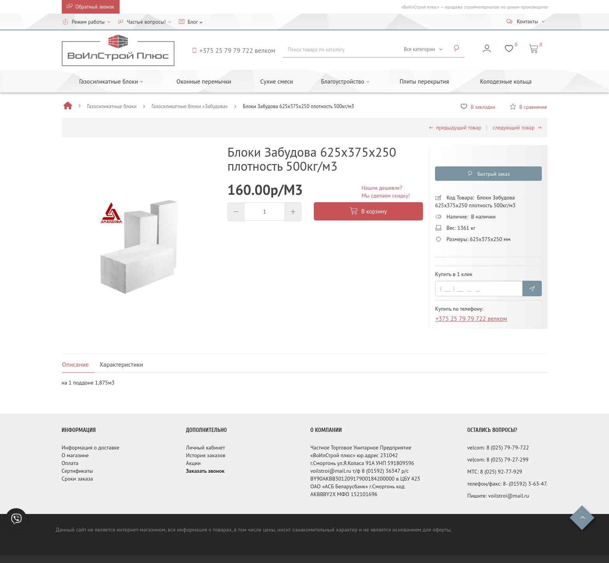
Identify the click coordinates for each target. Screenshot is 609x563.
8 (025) (495, 447)
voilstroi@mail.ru (508, 495)
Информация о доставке (91, 447)
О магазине (75, 455)
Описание (75, 364)
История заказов (206, 455)
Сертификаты (77, 470)
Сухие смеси (276, 81)
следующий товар (517, 127)
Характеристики (121, 364)
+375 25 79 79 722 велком (471, 320)
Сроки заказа (77, 478)
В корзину (368, 211)
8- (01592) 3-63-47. (525, 483)
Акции (193, 463)
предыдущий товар (455, 127)
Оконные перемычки (203, 81)
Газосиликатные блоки (111, 106)
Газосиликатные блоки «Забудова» (189, 106)
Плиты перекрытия (424, 81)
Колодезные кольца (506, 81)
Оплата (70, 463)
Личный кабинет (205, 447)
